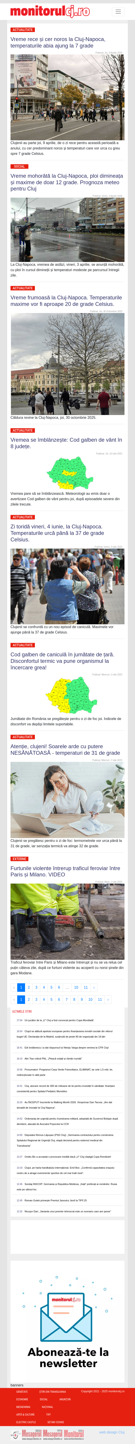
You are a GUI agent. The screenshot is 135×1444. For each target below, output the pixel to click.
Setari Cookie (55, 1422)
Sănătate (22, 1391)
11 (86, 987)
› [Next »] (94, 987)
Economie (22, 1399)
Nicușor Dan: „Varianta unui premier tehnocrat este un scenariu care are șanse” (68, 1211)
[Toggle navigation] (118, 11)
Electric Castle (26, 1422)
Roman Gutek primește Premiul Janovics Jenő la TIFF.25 (56, 1200)
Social (19, 166)
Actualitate (23, 30)
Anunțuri (65, 1399)
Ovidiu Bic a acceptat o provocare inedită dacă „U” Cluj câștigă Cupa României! (68, 1156)
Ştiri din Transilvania (52, 1391)
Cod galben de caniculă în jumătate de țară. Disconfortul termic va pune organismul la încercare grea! (62, 660)
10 (76, 987)
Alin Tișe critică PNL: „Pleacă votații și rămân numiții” (53, 1058)
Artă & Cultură (25, 1414)
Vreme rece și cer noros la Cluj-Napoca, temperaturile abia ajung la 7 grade (58, 42)
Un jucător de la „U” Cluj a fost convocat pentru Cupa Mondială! (59, 1020)
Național (47, 1407)
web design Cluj (111, 1432)
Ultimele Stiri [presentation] (22, 1011)
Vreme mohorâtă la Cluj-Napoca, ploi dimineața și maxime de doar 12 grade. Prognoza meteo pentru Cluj (67, 182)
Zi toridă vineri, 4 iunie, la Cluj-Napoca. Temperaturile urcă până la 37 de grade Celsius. (57, 533)
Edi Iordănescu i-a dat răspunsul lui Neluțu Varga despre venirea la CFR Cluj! (67, 1047)
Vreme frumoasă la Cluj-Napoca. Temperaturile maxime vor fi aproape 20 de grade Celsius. (66, 300)
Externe (19, 859)
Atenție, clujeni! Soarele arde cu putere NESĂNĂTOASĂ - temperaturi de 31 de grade (65, 749)
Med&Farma (23, 1407)
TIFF (48, 1414)
